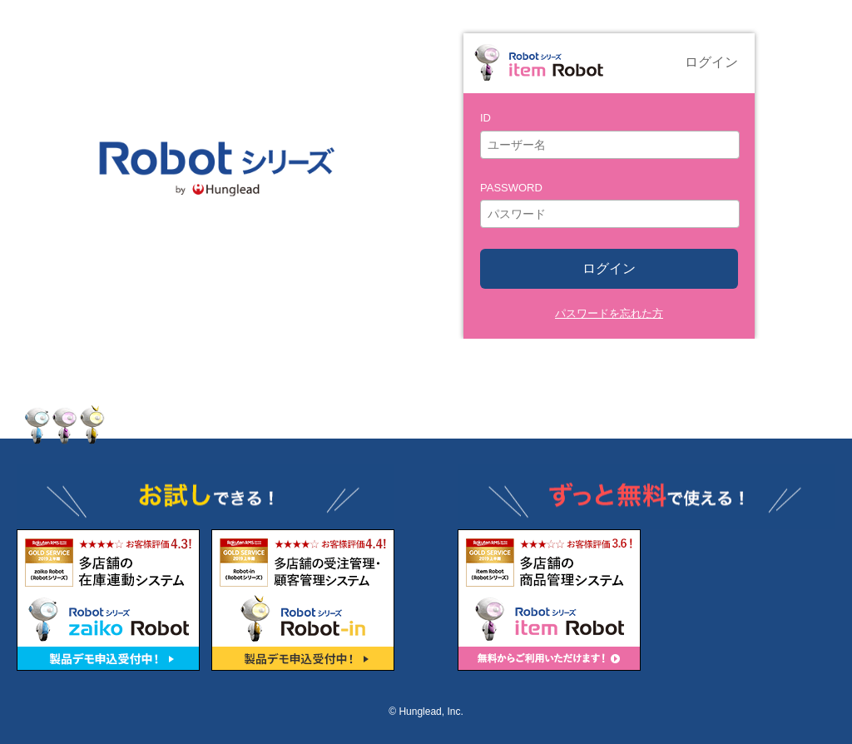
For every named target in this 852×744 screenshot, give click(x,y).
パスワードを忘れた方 (609, 313)
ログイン (609, 268)
